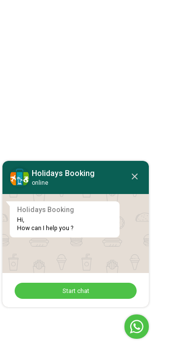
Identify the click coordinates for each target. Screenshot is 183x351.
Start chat (75, 290)
